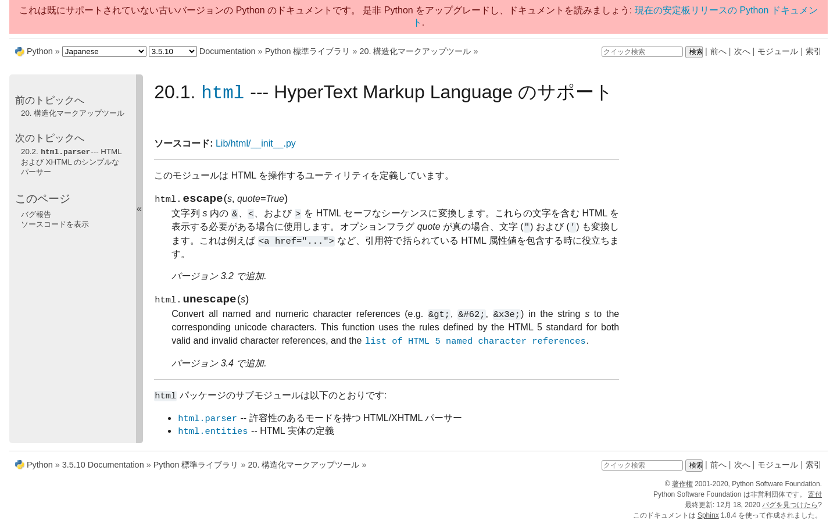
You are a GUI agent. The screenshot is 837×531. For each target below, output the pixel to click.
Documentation (227, 51)
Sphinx (708, 520)
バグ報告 (36, 213)
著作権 (682, 489)
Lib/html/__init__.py (256, 144)
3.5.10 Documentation (103, 470)
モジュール (777, 51)
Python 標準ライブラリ (307, 51)
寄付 (815, 500)
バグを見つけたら (790, 510)
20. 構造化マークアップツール (415, 51)
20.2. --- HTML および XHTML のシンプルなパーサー (71, 161)
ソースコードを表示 (55, 223)
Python (40, 51)
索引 (814, 51)
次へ (742, 51)
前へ (718, 51)
